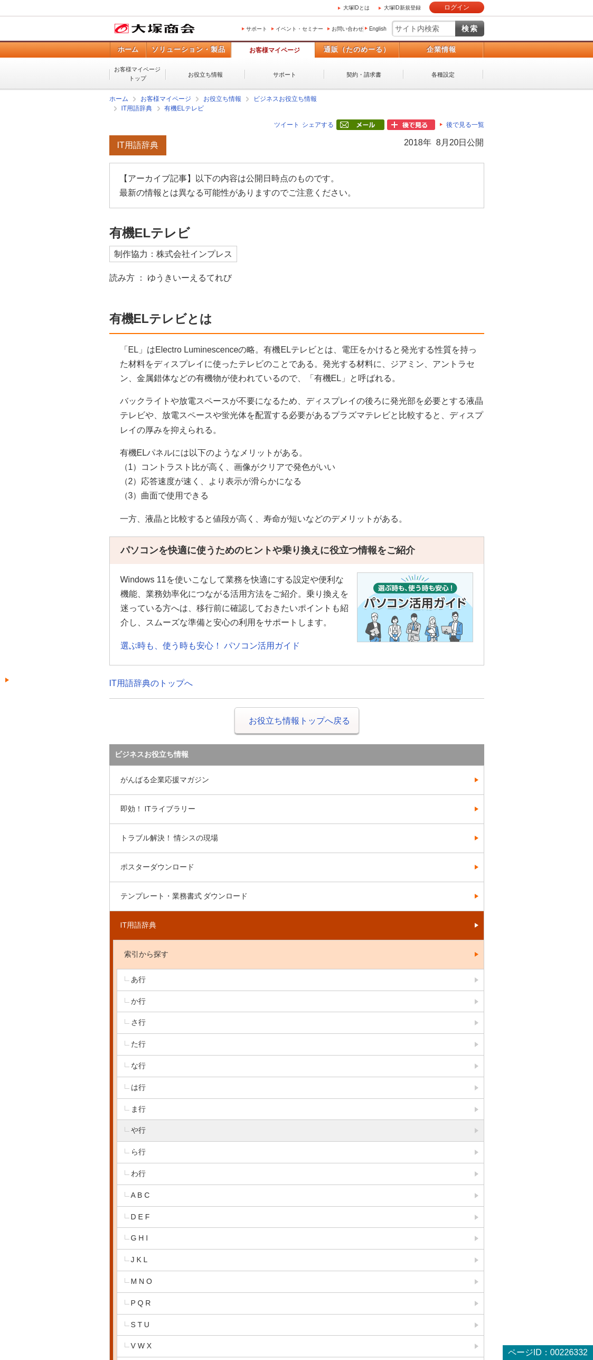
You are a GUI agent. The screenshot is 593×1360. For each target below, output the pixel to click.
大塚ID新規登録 (402, 8)
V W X (141, 1346)
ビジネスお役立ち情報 (285, 99)
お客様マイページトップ (137, 73)
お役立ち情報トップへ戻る (299, 720)
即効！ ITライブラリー (157, 808)
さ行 (138, 1022)
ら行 (138, 1152)
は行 (138, 1087)
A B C (140, 1195)
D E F (140, 1217)
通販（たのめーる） (357, 49)
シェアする (318, 124)
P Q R (141, 1303)
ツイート (286, 124)
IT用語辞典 (137, 108)
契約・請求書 (363, 74)
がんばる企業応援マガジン (164, 779)
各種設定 (443, 74)
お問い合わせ (347, 29)
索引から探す (146, 954)
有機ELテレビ (184, 108)
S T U (140, 1324)
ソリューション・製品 (188, 49)
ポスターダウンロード (157, 867)
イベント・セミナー (299, 29)
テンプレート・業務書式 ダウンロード (184, 896)
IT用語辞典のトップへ (151, 683)
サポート (256, 29)
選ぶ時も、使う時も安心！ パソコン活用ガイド (210, 645)
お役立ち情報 (205, 74)
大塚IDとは (356, 8)
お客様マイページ (274, 50)
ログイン (456, 7)
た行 (138, 1044)
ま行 (138, 1109)
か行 (138, 1001)
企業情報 (441, 49)
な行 (138, 1065)
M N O (141, 1281)
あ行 (138, 979)
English (378, 29)
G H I (139, 1238)
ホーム (128, 49)
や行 (138, 1130)
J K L (139, 1259)
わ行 (138, 1173)
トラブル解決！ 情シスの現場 (169, 838)
